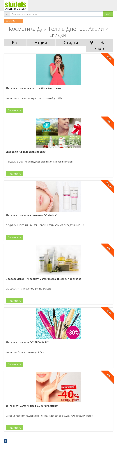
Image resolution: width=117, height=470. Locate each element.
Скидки (71, 42)
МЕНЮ (10, 20)
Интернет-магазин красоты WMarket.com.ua (33, 88)
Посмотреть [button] (14, 110)
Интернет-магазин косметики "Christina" (31, 215)
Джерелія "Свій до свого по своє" (26, 152)
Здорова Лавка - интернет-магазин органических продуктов (43, 279)
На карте (97, 45)
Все (15, 42)
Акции (41, 42)
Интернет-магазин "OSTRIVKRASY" (27, 342)
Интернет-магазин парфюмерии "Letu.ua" (32, 406)
